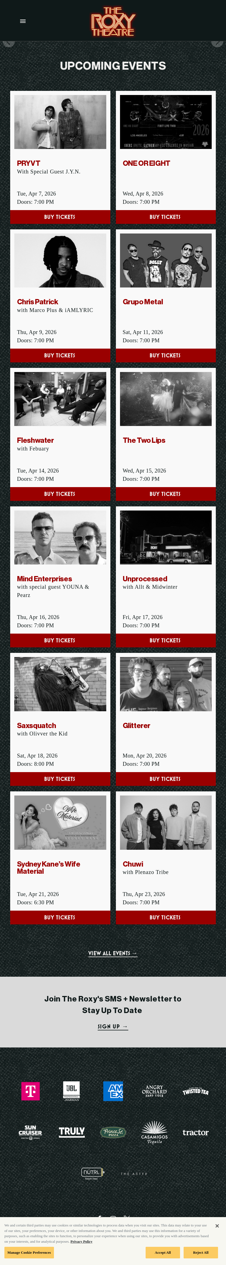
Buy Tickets (60, 216)
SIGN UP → (113, 1026)
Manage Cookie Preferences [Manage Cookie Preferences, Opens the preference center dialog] (29, 1258)
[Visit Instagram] (113, 1219)
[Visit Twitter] (127, 1219)
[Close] (217, 1231)
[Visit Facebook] (99, 1219)
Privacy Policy (81, 1247)
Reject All (201, 1258)
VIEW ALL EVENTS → (113, 953)
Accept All (163, 1258)
